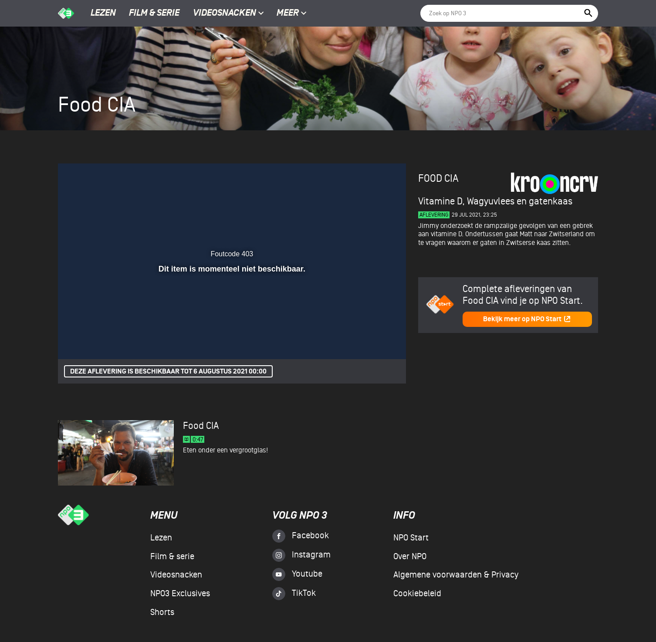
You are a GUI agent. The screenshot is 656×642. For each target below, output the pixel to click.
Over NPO (409, 556)
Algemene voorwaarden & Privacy (455, 575)
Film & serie (154, 13)
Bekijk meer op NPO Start (527, 319)
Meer (292, 13)
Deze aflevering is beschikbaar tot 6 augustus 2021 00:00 (168, 371)
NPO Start (411, 538)
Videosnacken (224, 13)
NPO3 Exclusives (180, 593)
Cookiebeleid (417, 593)
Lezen (103, 13)
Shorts (162, 612)
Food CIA (438, 178)
